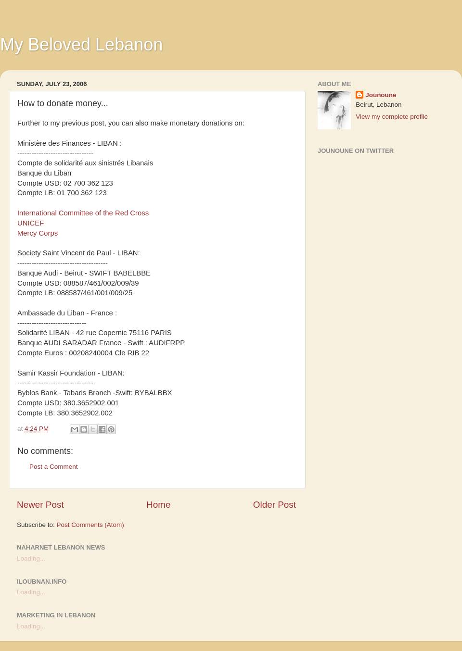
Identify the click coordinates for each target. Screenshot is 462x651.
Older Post (274, 505)
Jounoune (381, 95)
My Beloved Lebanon (81, 44)
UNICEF (30, 223)
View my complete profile (392, 116)
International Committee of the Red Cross (83, 213)
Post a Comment (53, 466)
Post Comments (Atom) (90, 524)
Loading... (31, 558)
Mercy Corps (37, 233)
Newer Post (40, 505)
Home (158, 505)
